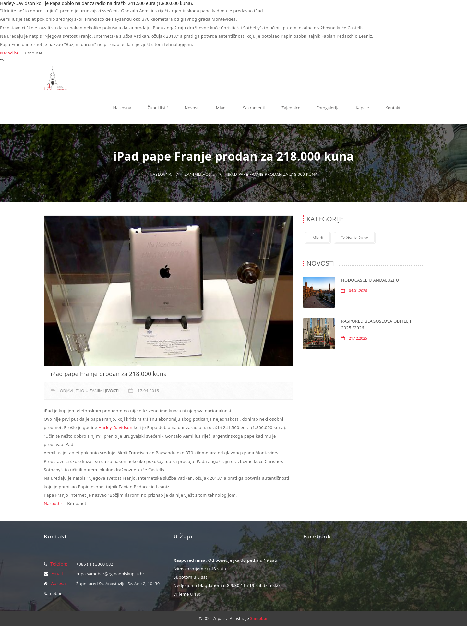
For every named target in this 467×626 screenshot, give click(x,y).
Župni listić (158, 108)
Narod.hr (9, 53)
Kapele (362, 108)
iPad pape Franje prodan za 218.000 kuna (272, 174)
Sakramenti (254, 108)
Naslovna (122, 108)
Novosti (192, 108)
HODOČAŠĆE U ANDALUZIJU (370, 280)
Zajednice (290, 108)
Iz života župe (354, 238)
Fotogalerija (328, 108)
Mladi (221, 108)
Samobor (259, 618)
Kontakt (393, 108)
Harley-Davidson (115, 427)
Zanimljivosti (200, 174)
